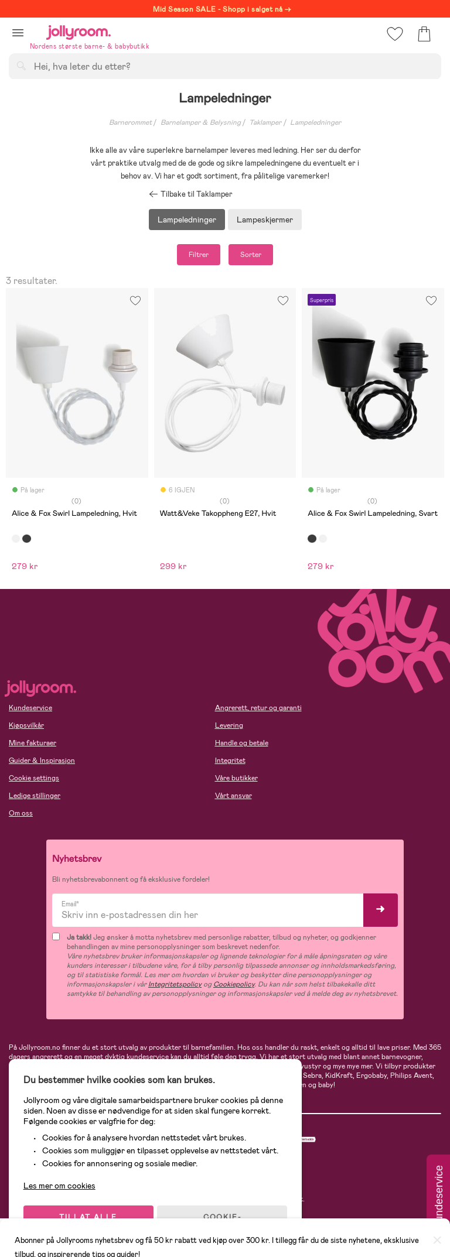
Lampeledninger (315, 122)
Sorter (250, 254)
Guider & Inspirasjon (42, 760)
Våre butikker (236, 778)
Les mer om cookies (62, 1181)
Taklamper (265, 122)
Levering (229, 725)
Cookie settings (34, 778)
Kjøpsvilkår (26, 725)
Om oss (21, 813)
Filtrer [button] (199, 254)
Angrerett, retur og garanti (258, 708)
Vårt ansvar (233, 795)
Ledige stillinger (34, 795)
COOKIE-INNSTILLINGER (226, 1217)
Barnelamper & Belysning (201, 122)
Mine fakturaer (32, 743)
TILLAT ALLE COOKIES (91, 1217)
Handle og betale (241, 743)
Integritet (230, 760)
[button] (18, 32)
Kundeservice (30, 708)
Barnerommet (130, 122)
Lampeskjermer (265, 219)
